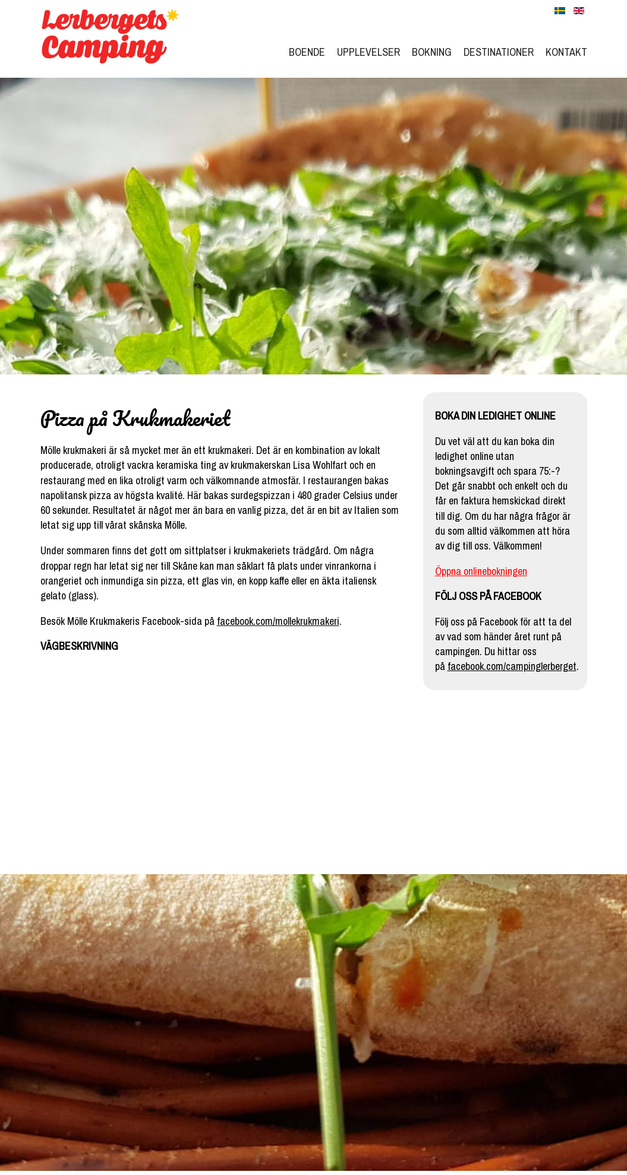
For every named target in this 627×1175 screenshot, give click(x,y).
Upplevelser (368, 52)
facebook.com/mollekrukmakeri (278, 621)
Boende (307, 52)
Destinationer (499, 52)
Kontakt (566, 52)
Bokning (432, 52)
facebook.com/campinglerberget (512, 666)
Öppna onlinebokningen (481, 571)
